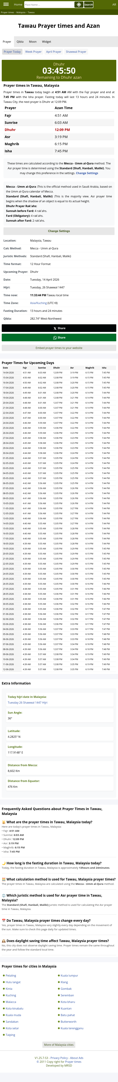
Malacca (11, 1002)
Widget (46, 42)
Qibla (20, 42)
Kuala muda (13, 1015)
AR (114, 4)
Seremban (67, 995)
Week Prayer (33, 52)
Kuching (11, 995)
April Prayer (53, 52)
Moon (33, 42)
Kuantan (66, 1008)
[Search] (49, 5)
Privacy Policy (59, 1058)
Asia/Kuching (38, 303)
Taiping (10, 1035)
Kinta (9, 989)
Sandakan (12, 1022)
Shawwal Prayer (76, 52)
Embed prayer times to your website (59, 348)
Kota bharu (68, 1002)
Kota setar (12, 1028)
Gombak (66, 989)
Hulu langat (13, 982)
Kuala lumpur (69, 975)
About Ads (76, 1058)
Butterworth (68, 1022)
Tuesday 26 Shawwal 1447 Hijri (27, 702)
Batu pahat (68, 1015)
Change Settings (87, 173)
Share (59, 328)
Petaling (11, 975)
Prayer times (73, 1062)
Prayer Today (12, 52)
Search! (88, 4)
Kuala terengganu (72, 1028)
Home (18, 4)
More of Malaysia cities (59, 1045)
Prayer (7, 42)
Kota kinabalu (14, 1008)
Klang (64, 982)
